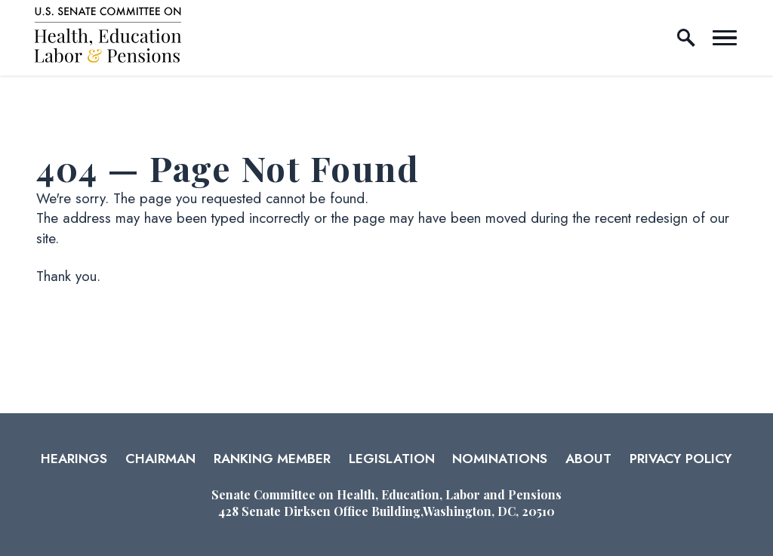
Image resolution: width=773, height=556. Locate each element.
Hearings (74, 458)
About (588, 458)
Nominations (499, 458)
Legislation (392, 458)
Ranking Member (272, 458)
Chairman (160, 458)
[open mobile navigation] (725, 37)
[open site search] (686, 38)
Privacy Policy (681, 458)
